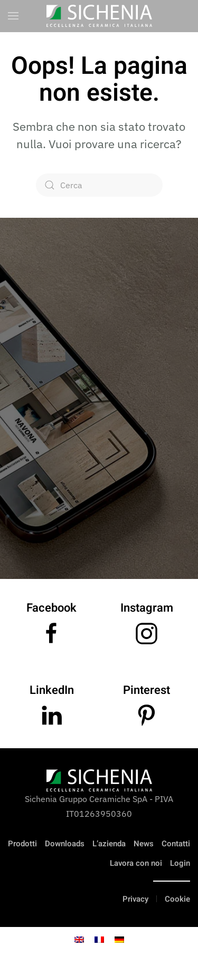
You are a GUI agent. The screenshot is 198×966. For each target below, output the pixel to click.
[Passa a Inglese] (79, 939)
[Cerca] (99, 185)
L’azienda (109, 843)
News (144, 843)
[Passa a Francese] (99, 939)
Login (180, 863)
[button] (13, 16)
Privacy (135, 899)
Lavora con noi (136, 863)
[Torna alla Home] (99, 16)
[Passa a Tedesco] (119, 939)
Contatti (176, 843)
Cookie (177, 899)
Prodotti (22, 843)
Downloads (64, 843)
